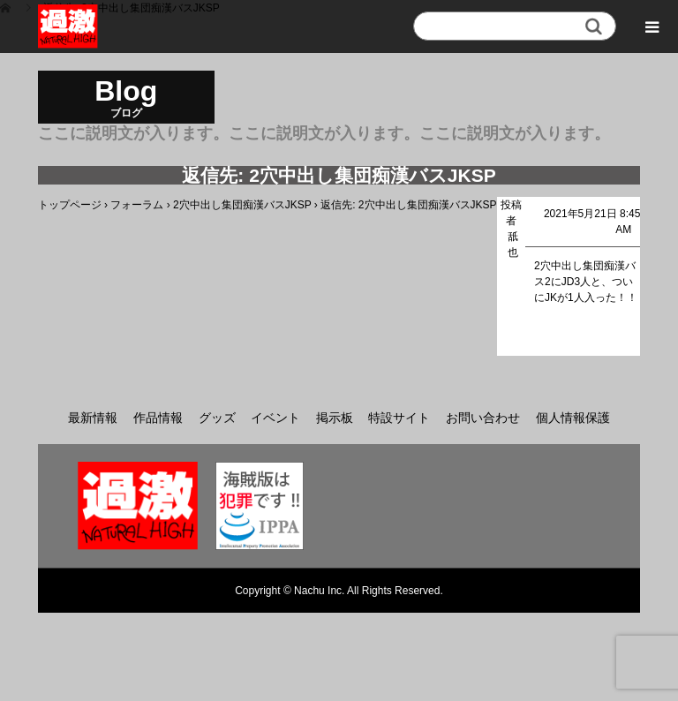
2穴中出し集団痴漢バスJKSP (242, 205)
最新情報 (92, 418)
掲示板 (334, 418)
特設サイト (399, 418)
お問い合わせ (483, 418)
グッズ (217, 418)
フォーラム (136, 205)
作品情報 (158, 418)
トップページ (70, 205)
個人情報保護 (573, 418)
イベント (275, 418)
